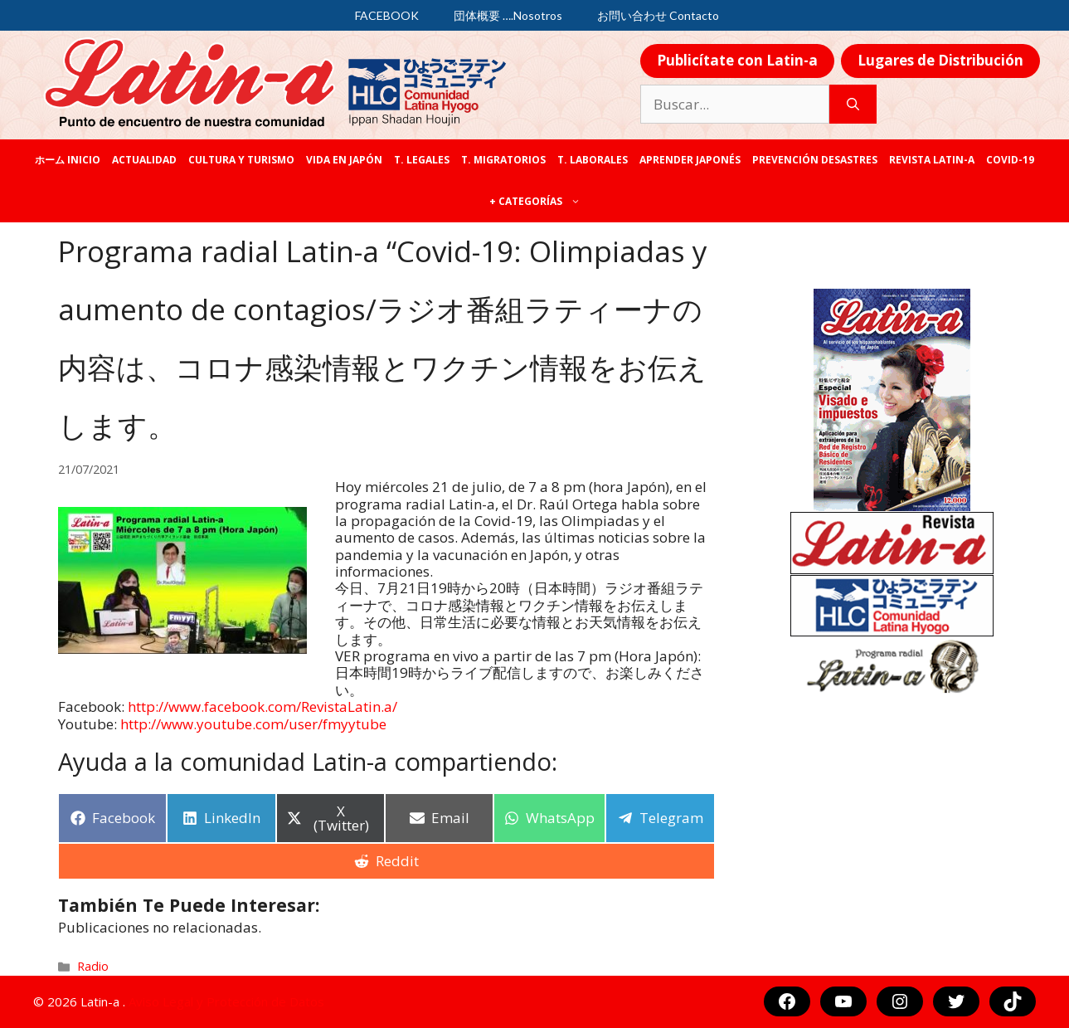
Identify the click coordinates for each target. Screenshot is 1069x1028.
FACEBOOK (387, 15)
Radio (93, 966)
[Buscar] (853, 104)
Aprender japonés (690, 160)
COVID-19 (1010, 160)
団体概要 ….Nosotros (508, 15)
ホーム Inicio (67, 160)
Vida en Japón (344, 160)
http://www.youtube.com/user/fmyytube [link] (253, 723)
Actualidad (144, 160)
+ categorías (537, 201)
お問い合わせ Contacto (658, 15)
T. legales (421, 160)
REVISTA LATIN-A (931, 160)
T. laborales (592, 160)
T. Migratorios (503, 160)
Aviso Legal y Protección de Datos (226, 1001)
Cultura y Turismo (241, 160)
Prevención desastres (814, 160)
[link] (262, 706)
